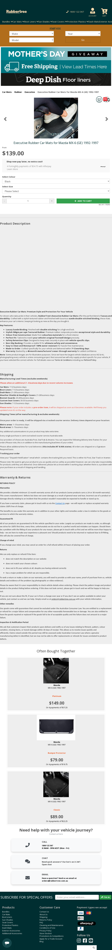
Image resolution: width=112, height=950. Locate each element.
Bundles (5, 911)
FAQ (41, 922)
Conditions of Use (47, 928)
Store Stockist (46, 933)
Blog (41, 941)
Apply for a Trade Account (51, 938)
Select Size (7, 186)
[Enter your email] (77, 897)
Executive (30, 92)
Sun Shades (7, 920)
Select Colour (8, 176)
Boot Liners (7, 917)
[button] (74, 11)
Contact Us (60, 503)
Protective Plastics (10, 925)
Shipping (43, 917)
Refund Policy (90, 360)
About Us (44, 914)
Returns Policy (46, 920)
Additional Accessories (12, 933)
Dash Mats (93, 21)
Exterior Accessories (11, 930)
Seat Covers (7, 922)
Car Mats (7, 92)
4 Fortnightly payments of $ (57, 168)
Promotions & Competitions (52, 936)
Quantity (6, 196)
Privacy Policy (45, 930)
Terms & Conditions (63, 360)
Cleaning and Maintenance (51, 925)
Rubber (18, 92)
